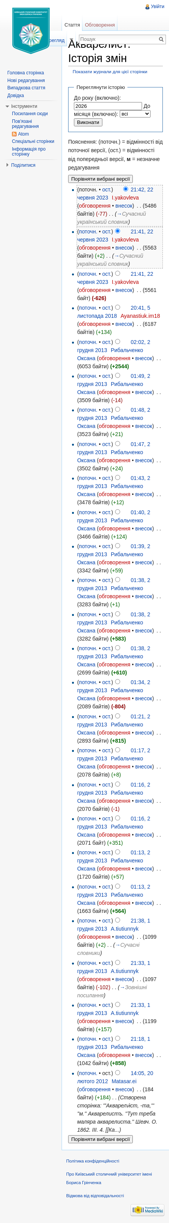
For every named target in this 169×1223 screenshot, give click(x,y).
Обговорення (100, 25)
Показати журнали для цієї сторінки (110, 71)
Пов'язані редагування (25, 124)
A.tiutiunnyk (125, 929)
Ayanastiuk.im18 (140, 316)
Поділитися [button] (23, 165)
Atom (23, 134)
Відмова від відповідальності (95, 1195)
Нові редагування (26, 80)
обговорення (94, 206)
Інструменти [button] (24, 106)
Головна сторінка (25, 72)
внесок (123, 206)
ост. (106, 189)
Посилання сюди (30, 113)
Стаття (72, 25)
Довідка (15, 95)
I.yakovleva (125, 198)
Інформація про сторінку (28, 151)
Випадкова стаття (26, 88)
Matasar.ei (124, 1081)
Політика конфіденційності (92, 1161)
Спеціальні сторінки (33, 141)
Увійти (157, 6)
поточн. (88, 231)
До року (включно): (97, 98)
